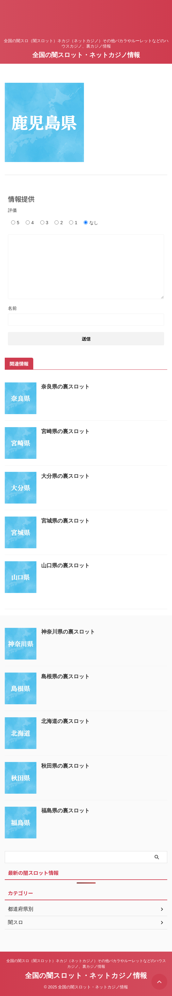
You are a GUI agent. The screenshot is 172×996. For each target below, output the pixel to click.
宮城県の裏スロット (65, 521)
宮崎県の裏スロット (65, 431)
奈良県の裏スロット (65, 387)
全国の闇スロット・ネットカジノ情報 (86, 54)
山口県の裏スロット (65, 566)
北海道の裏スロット (65, 721)
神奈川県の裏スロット (68, 632)
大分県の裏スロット (65, 476)
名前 (12, 308)
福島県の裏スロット (65, 811)
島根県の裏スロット (65, 677)
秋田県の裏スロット (65, 766)
